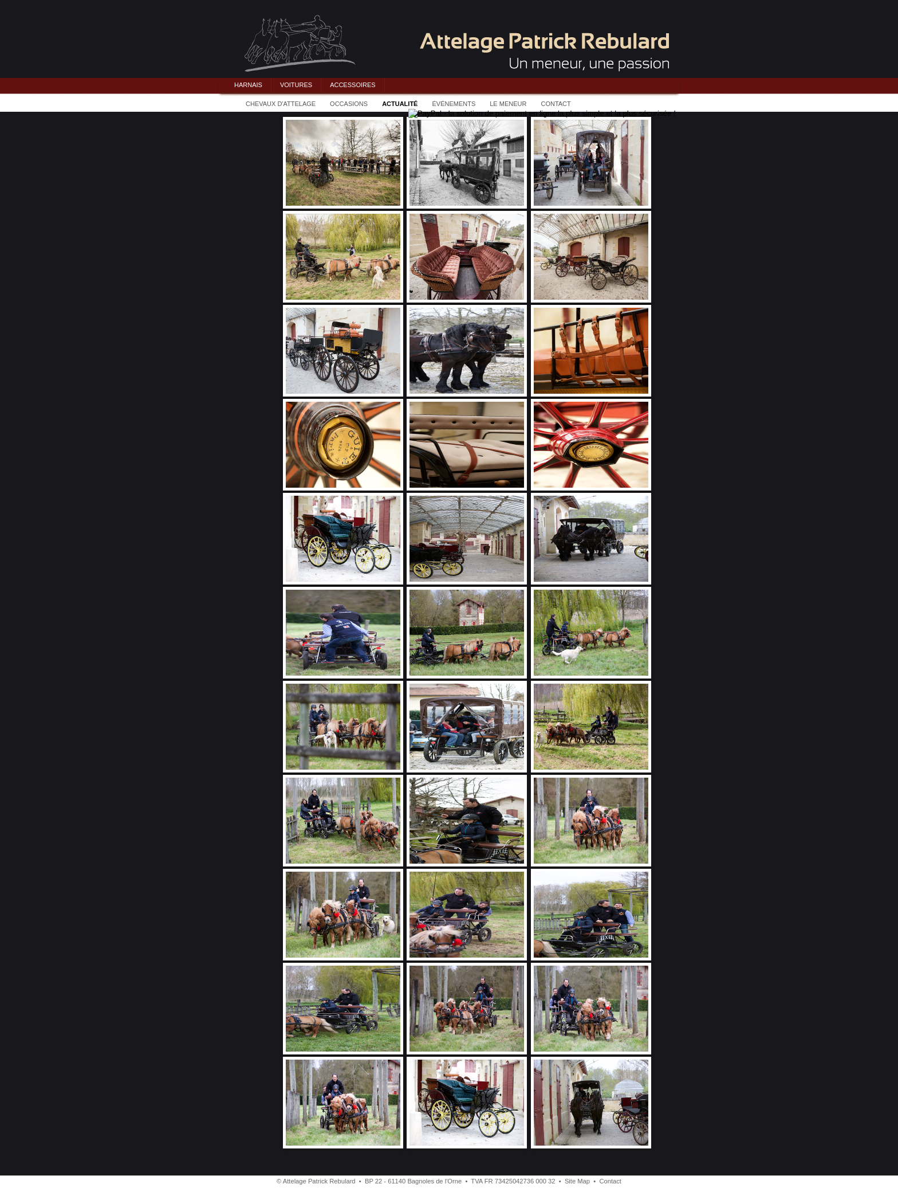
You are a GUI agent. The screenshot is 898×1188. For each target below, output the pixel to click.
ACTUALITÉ (400, 103)
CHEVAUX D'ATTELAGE (281, 103)
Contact (610, 1181)
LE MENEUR (508, 103)
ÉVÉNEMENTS (453, 103)
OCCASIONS (349, 103)
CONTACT (555, 103)
